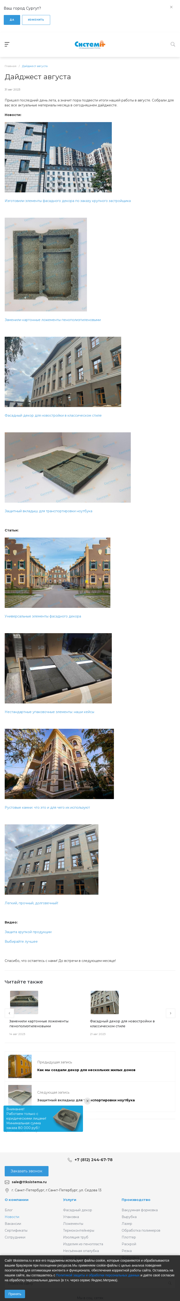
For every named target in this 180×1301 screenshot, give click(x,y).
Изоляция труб (75, 1237)
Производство (136, 1199)
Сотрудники (15, 1237)
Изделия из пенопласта (83, 1244)
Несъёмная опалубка (81, 1251)
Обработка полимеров (141, 1230)
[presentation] (9, 1013)
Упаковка (71, 1217)
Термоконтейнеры (78, 1230)
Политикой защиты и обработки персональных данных (98, 1275)
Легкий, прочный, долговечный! (31, 903)
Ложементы (73, 1224)
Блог (9, 1210)
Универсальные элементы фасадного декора (43, 616)
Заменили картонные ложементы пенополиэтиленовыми (53, 320)
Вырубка (129, 1217)
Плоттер (129, 1237)
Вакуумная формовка (140, 1210)
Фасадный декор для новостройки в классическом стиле (53, 415)
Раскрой (129, 1244)
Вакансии (13, 1224)
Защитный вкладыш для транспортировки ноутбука (48, 511)
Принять (14, 1294)
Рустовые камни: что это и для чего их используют (47, 807)
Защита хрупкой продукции (28, 932)
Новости (12, 1217)
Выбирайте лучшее (21, 941)
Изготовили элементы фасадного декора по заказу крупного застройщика (68, 201)
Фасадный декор (77, 1210)
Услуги (69, 1199)
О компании (17, 1199)
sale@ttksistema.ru (29, 1182)
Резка (127, 1251)
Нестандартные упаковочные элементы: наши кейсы (49, 712)
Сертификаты (16, 1230)
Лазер (127, 1224)
